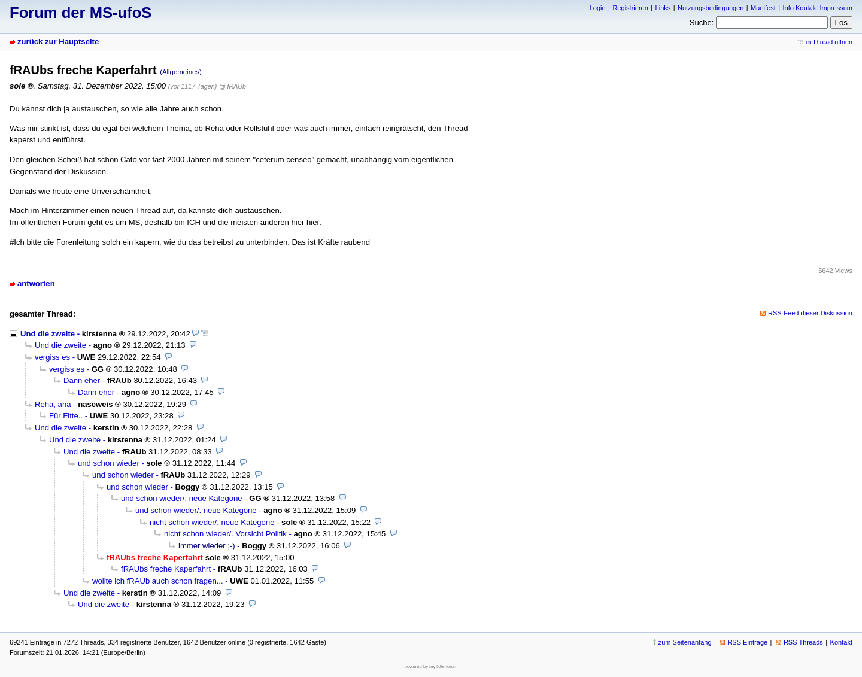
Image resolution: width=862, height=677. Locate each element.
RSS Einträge (747, 642)
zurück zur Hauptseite (58, 41)
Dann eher (81, 380)
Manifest (763, 7)
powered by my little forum (431, 666)
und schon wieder (108, 463)
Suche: (702, 22)
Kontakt (841, 642)
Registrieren (630, 7)
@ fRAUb (232, 86)
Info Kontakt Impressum (818, 7)
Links (663, 7)
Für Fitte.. (66, 415)
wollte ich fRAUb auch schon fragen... (157, 580)
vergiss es (52, 357)
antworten (36, 283)
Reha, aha (53, 404)
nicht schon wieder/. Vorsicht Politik (225, 533)
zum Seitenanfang (685, 642)
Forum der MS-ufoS (80, 12)
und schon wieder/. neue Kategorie (181, 498)
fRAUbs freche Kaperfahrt (166, 568)
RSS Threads (803, 642)
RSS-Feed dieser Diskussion (810, 313)
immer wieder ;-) (206, 545)
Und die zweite (47, 333)
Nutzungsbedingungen (710, 7)
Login (598, 7)
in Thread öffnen (829, 41)
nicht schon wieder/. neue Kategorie (212, 522)
